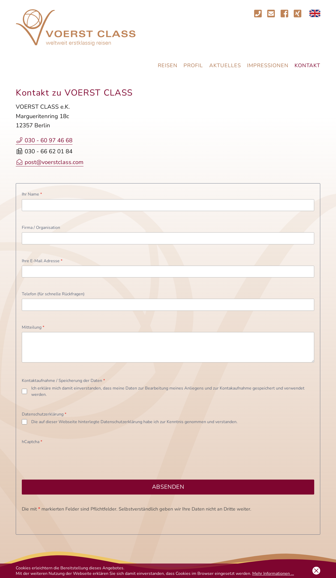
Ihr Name (32, 194)
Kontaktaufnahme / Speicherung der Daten (63, 380)
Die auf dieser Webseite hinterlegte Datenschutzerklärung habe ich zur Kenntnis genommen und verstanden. (134, 422)
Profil (193, 65)
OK (316, 571)
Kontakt (307, 65)
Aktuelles (225, 65)
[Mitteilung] (168, 347)
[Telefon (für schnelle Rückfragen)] (168, 305)
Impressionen (267, 65)
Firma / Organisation (41, 227)
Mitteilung (33, 327)
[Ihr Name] (168, 205)
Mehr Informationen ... (273, 573)
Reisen (167, 65)
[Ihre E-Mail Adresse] (168, 271)
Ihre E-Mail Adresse (42, 261)
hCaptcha (32, 442)
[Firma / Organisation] (168, 238)
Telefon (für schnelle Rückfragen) (53, 294)
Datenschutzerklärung (44, 414)
